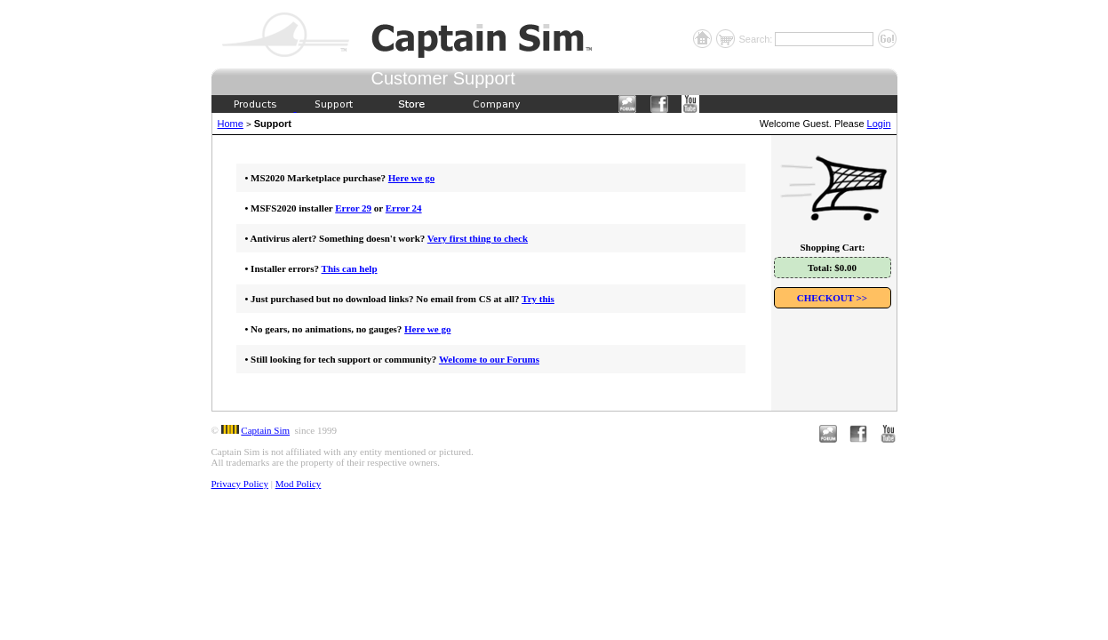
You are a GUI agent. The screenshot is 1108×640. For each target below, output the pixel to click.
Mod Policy (298, 483)
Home (230, 123)
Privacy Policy (239, 483)
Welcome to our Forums (489, 359)
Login (879, 123)
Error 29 (353, 208)
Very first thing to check (477, 238)
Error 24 (404, 208)
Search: (756, 39)
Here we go (411, 177)
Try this (538, 298)
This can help (350, 268)
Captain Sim (265, 430)
